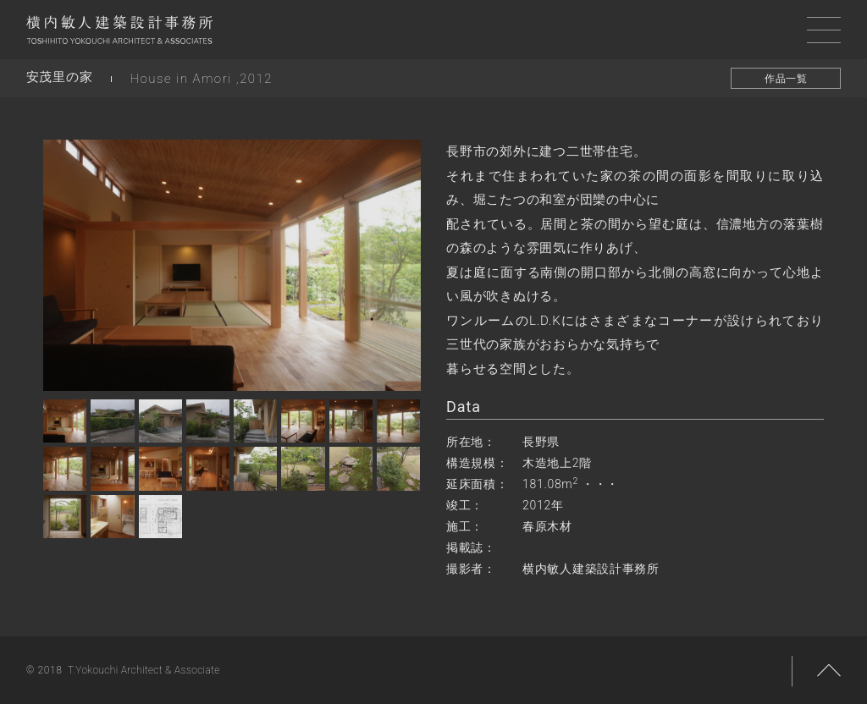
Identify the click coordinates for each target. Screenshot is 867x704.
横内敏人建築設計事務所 (119, 33)
